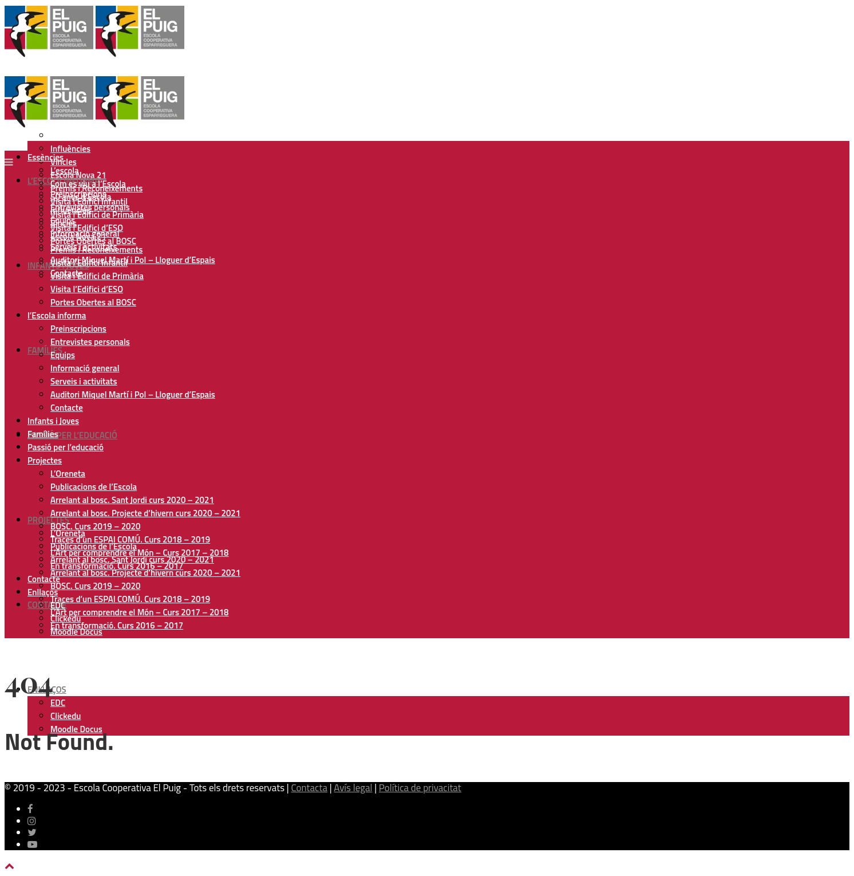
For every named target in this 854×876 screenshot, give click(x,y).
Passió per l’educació (72, 435)
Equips (62, 355)
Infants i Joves (53, 420)
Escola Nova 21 (78, 236)
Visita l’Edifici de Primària (97, 214)
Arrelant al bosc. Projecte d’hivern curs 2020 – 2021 (145, 572)
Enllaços (42, 592)
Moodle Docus (76, 631)
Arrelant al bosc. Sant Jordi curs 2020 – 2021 (132, 499)
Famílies (44, 350)
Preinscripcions (78, 328)
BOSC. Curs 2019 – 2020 (95, 585)
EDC (57, 702)
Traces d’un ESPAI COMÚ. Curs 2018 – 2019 (130, 599)
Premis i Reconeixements (96, 249)
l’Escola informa (56, 315)
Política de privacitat (420, 787)
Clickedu (65, 715)
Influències (70, 148)
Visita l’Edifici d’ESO (86, 289)
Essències (45, 157)
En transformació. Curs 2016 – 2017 (116, 625)
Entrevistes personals (90, 341)
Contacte (47, 604)
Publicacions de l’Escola (93, 486)
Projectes (48, 520)
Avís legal (353, 787)
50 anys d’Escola (80, 135)
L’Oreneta (67, 473)
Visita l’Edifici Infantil (89, 262)
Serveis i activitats (83, 381)
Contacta (309, 787)
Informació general (84, 368)
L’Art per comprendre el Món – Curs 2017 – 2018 (139, 612)
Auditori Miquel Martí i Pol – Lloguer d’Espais (132, 259)
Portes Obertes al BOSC (93, 302)
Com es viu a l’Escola (88, 183)
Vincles (63, 223)
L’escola (64, 170)
